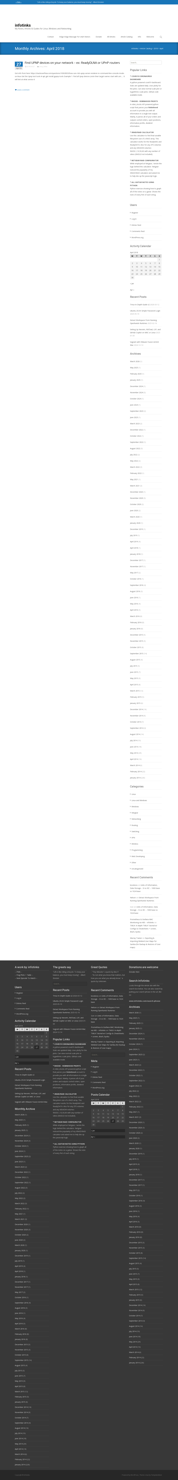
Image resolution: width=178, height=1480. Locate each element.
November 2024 (136, 392)
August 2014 (135, 734)
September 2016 (136, 585)
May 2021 (134, 479)
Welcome (150, 37)
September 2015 (136, 653)
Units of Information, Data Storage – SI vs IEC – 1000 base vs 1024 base (145, 888)
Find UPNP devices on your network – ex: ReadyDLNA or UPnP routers (72, 63)
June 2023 (134, 417)
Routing (135, 825)
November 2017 (136, 566)
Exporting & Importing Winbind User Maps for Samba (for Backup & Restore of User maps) (108, 1045)
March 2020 (135, 517)
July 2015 (133, 666)
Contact (50, 37)
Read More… (20, 84)
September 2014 (136, 728)
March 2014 (135, 765)
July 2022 (133, 454)
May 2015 (134, 678)
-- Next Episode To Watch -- (25, 10)
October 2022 (135, 436)
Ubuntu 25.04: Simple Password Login (145, 311)
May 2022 (134, 461)
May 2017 (134, 572)
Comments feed (138, 231)
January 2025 (135, 380)
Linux (41, 67)
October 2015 (135, 647)
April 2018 (134, 548)
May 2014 (134, 753)
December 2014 (136, 709)
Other (45, 67)
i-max (147, 1475)
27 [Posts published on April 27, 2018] (150, 274)
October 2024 (135, 398)
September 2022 (136, 442)
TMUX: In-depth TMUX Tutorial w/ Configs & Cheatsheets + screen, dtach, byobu (143, 928)
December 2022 (136, 430)
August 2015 (135, 660)
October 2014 (135, 722)
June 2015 (134, 672)
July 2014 (133, 740)
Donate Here (119, 6)
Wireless (135, 844)
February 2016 (136, 622)
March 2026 (135, 361)
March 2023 (135, 423)
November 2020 (136, 498)
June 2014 (134, 747)
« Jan (132, 283)
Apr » (132, 290)
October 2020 (135, 504)
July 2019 (133, 535)
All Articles (111, 37)
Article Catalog (126, 37)
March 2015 (135, 691)
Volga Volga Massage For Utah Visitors (74, 37)
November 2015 (136, 641)
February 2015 (136, 697)
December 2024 (136, 386)
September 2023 (136, 411)
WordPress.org (137, 237)
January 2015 (135, 703)
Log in (134, 219)
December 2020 (136, 492)
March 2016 (135, 616)
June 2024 (134, 405)
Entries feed (136, 225)
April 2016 (134, 610)
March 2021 (135, 486)
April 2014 (134, 759)
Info (139, 37)
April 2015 (134, 684)
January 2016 (135, 628)
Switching (135, 831)
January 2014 (135, 778)
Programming (137, 850)
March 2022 (135, 467)
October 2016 (135, 579)
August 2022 (135, 448)
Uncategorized (137, 869)
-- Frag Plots (20, 6)
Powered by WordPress (130, 1475)
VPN (133, 837)
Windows (135, 806)
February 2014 (136, 771)
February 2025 (136, 374)
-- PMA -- (19, 2)
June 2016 (134, 597)
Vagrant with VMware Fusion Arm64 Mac (69, 1029)
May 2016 (134, 604)
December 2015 (136, 635)
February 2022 (136, 473)
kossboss (134, 885)
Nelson (133, 897)
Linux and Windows (139, 800)
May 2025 (134, 367)
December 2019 (136, 529)
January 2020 (135, 523)
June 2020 (134, 510)
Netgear (135, 813)
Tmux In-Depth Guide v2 (140, 304)
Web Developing (138, 856)
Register (135, 212)
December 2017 (136, 560)
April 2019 (134, 541)
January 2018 (135, 554)
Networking (136, 819)
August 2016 (135, 591)
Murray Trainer (136, 938)
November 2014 (136, 715)
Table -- (28, 6)
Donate (99, 37)
